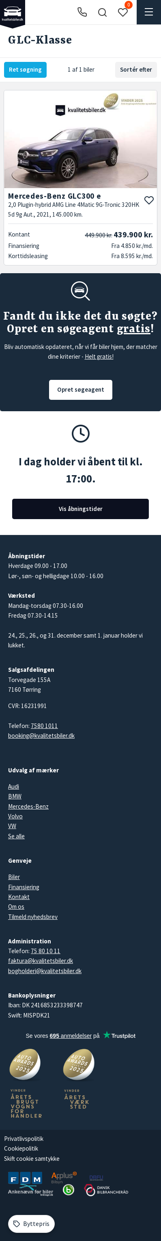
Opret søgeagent (80, 389)
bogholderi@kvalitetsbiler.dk (45, 971)
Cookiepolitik (21, 1148)
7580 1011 (44, 726)
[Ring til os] (82, 12)
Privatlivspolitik (23, 1138)
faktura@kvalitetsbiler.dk (40, 961)
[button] (102, 12)
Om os (16, 906)
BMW (14, 796)
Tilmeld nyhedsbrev (33, 917)
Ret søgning (25, 69)
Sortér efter (136, 69)
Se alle (16, 836)
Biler (14, 877)
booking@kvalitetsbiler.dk (41, 735)
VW (12, 826)
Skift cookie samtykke (32, 1158)
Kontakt (19, 897)
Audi (13, 786)
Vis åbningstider (81, 509)
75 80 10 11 (45, 951)
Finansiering (23, 887)
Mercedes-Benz (28, 806)
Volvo (15, 816)
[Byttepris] (31, 1224)
